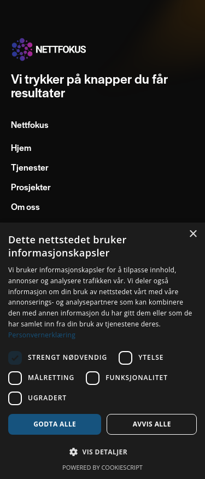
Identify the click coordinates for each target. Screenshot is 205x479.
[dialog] (102, 351)
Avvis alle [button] (152, 424)
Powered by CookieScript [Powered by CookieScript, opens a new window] (102, 467)
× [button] (193, 234)
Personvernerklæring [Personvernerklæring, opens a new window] (41, 335)
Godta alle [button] (54, 424)
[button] (102, 452)
